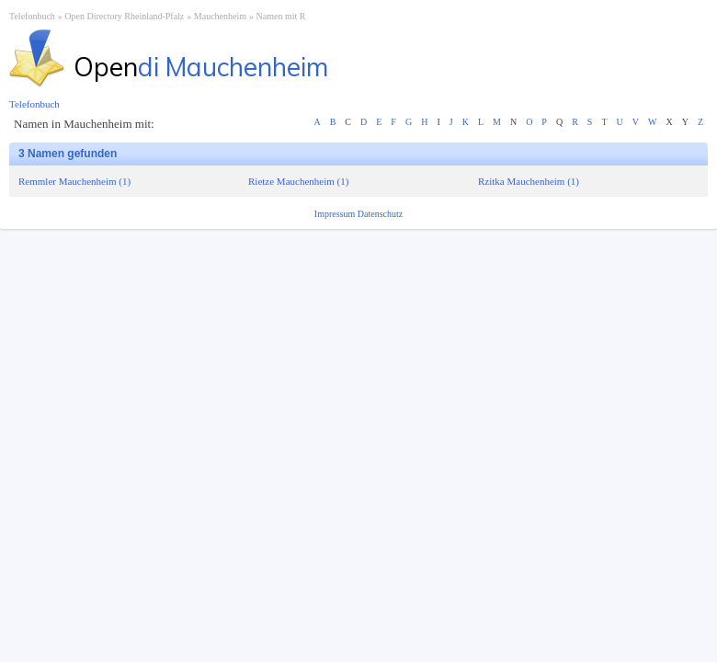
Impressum (336, 214)
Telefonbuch (32, 16)
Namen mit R (281, 16)
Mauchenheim (220, 16)
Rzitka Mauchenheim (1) (528, 181)
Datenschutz (380, 214)
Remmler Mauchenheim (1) (74, 181)
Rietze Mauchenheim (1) (298, 181)
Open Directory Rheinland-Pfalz (124, 16)
